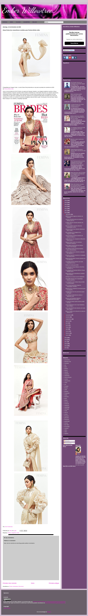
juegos (66, 400)
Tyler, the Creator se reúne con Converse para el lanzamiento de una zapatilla (78, 185)
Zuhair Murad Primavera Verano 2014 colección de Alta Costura (78, 151)
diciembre (68, 214)
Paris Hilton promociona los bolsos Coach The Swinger (74, 246)
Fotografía (66, 393)
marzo (67, 331)
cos (65, 384)
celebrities (66, 375)
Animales (66, 363)
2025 (66, 202)
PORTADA (5, 22)
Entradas (67, 440)
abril (67, 329)
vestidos (66, 428)
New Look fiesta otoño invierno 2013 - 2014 (76, 95)
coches (66, 379)
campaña (66, 373)
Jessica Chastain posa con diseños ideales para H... (74, 220)
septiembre (69, 319)
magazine (13, 532)
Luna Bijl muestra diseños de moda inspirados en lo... (74, 262)
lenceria (66, 402)
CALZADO (18, 22)
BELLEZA (35, 22)
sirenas (66, 423)
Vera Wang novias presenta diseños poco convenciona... (74, 249)
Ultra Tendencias (9, 526)
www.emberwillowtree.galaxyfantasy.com (55, 602)
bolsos (66, 370)
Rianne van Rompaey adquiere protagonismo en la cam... (73, 299)
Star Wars (66, 424)
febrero (68, 333)
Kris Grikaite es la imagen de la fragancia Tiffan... (73, 233)
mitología (66, 409)
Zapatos (66, 433)
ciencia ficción (67, 377)
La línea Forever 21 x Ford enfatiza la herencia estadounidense (77, 106)
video (65, 430)
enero (67, 335)
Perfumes (66, 419)
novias (66, 414)
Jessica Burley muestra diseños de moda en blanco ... (74, 236)
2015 (66, 343)
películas (66, 417)
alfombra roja (67, 361)
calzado (66, 372)
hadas (65, 394)
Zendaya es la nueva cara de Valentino (75, 276)
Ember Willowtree (27, 10)
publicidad (66, 421)
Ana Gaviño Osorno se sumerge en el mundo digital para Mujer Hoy (78, 84)
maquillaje (66, 407)
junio (67, 325)
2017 (66, 341)
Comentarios (68, 443)
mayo (67, 327)
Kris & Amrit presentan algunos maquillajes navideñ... (73, 286)
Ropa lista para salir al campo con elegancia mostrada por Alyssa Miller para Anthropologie (78, 174)
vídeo (65, 431)
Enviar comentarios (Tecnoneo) (16, 586)
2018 (66, 339)
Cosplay (66, 386)
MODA (11, 22)
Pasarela (66, 416)
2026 (66, 200)
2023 (66, 206)
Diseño (9, 532)
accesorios (67, 359)
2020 (66, 212)
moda (17, 532)
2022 (66, 208)
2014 (66, 345)
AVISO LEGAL (7, 608)
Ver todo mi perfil (80, 464)
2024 (66, 204)
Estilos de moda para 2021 (72, 265)
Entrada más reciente (9, 583)
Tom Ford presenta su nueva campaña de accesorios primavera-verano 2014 (78, 162)
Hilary (78, 454)
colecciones (67, 380)
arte (65, 365)
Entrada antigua (54, 583)
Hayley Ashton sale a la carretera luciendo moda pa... (74, 243)
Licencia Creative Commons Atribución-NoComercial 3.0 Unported (49, 601)
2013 (66, 347)
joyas (65, 398)
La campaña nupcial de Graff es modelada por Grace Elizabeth (78, 129)
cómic (65, 382)
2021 (66, 210)
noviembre (68, 315)
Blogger (49, 611)
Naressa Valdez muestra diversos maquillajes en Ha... (74, 226)
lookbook (66, 403)
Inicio (32, 583)
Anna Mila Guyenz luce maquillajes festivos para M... (74, 279)
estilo (65, 389)
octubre (68, 317)
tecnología (66, 426)
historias (66, 396)
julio (67, 323)
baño (65, 366)
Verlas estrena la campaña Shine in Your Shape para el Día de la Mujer (77, 117)
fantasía (66, 391)
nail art (66, 412)
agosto (68, 321)
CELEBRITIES (26, 22)
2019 (66, 337)
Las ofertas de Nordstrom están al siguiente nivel (74, 295)
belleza (66, 368)
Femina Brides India (8, 88)
